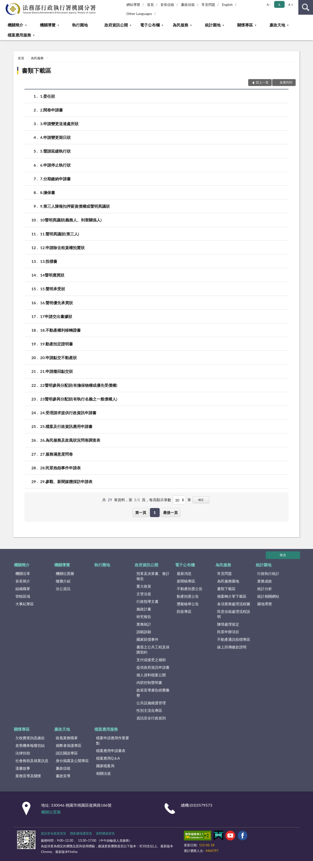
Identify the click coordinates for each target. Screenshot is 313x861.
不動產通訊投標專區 (233, 639)
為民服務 (180, 25)
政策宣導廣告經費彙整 (152, 692)
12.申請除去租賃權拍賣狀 (62, 247)
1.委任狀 (47, 96)
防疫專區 (184, 611)
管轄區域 (22, 596)
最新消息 (184, 573)
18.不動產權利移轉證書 (60, 330)
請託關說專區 (67, 753)
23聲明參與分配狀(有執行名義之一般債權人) (78, 399)
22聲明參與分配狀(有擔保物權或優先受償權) (78, 385)
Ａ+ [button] (290, 4)
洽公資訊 (63, 588)
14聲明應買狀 (52, 275)
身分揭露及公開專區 (72, 760)
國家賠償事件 (147, 639)
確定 (201, 499)
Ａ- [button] (268, 4)
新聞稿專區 (186, 581)
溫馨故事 (22, 768)
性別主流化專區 (149, 710)
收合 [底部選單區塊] (283, 555)
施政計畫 (143, 609)
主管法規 (143, 594)
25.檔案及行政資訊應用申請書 (66, 426)
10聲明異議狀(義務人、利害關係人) (70, 220)
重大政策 (143, 586)
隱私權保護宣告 (81, 833)
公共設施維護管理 (151, 703)
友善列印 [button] (286, 82)
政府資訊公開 (116, 25)
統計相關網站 (268, 596)
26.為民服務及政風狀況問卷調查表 (70, 440)
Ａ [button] (279, 4)
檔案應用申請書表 (110, 750)
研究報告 (143, 616)
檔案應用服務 (19, 35)
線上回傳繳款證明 (231, 647)
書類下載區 (36, 70)
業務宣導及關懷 (28, 776)
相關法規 (103, 773)
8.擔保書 (47, 192)
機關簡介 (15, 25)
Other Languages (139, 14)
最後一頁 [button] (170, 512)
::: (4, 4)
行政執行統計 (268, 573)
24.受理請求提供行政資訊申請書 (68, 412)
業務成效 (264, 581)
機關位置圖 (65, 573)
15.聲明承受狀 (52, 288)
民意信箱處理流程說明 (233, 614)
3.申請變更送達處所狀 (59, 123)
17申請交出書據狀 (56, 316)
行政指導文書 (147, 601)
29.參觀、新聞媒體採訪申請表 (66, 481)
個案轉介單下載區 (231, 596)
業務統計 (143, 624)
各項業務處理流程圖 (233, 604)
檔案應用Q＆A (108, 758)
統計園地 (213, 25)
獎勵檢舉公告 (188, 604)
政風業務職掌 (67, 738)
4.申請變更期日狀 (55, 137)
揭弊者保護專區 (68, 745)
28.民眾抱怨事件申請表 (60, 468)
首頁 (150, 4)
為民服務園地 (228, 581)
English (227, 4)
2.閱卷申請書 (51, 110)
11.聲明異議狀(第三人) (59, 234)
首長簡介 (22, 581)
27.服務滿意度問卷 (56, 454)
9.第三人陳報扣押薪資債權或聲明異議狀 (75, 206)
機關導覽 (48, 25)
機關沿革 (22, 573)
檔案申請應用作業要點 (112, 740)
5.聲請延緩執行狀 (55, 151)
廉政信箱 (188, 4)
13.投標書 (48, 261)
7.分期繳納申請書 (55, 179)
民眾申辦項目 (228, 632)
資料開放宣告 (105, 833)
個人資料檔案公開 (151, 675)
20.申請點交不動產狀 (58, 357)
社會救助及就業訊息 (31, 760)
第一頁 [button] (140, 512)
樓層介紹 (63, 581)
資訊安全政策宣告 (53, 833)
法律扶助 (22, 753)
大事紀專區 (24, 604)
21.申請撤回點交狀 (56, 371)
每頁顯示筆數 (160, 499)
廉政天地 (277, 25)
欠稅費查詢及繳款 (30, 738)
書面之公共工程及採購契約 (152, 649)
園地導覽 (264, 604)
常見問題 (208, 4)
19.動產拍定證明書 (56, 344)
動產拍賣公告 (188, 596)
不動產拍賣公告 (189, 588)
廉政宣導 (63, 776)
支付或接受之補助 (151, 659)
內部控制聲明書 (149, 682)
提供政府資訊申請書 (152, 667)
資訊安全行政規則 (151, 718)
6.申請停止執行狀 (55, 165)
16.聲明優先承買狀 (56, 302)
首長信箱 (167, 4)
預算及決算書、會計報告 (152, 576)
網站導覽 (133, 4)
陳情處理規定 (228, 624)
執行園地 (80, 25)
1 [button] (155, 512)
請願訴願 (143, 632)
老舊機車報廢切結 (30, 745)
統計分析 (264, 588)
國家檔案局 (105, 766)
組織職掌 (22, 588)
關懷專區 (245, 25)
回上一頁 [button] (262, 82)
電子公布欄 (150, 25)
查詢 (305, 7)
